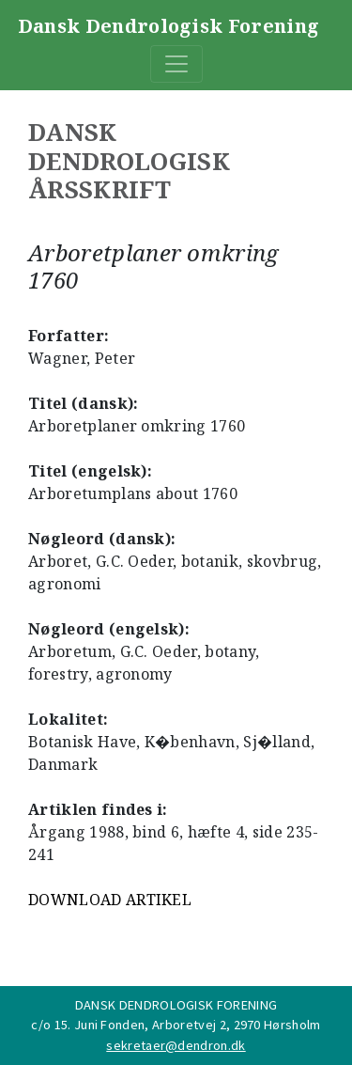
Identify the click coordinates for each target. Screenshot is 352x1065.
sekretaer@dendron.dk (175, 1045)
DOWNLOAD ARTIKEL (109, 899)
